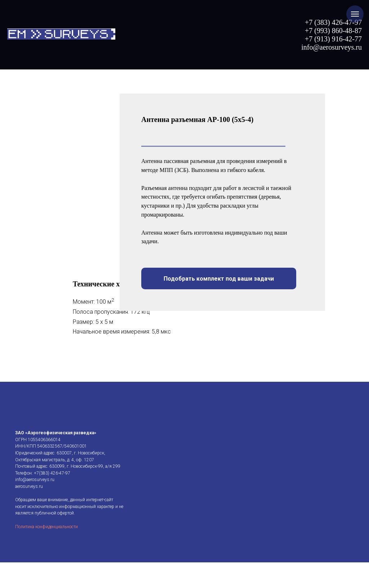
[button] (218, 278)
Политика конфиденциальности (46, 575)
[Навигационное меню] (355, 14)
